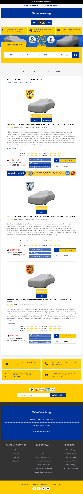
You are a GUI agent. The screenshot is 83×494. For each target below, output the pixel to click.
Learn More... (11, 148)
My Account (16, 450)
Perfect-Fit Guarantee (44, 461)
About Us (44, 450)
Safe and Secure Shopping (43, 472)
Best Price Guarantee (44, 457)
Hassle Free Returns (43, 465)
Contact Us (16, 461)
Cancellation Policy (71, 461)
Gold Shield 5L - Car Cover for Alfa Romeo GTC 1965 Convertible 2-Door (41, 124)
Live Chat (17, 457)
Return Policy (70, 450)
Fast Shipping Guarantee (44, 468)
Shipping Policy (71, 454)
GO (75, 55)
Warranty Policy (70, 457)
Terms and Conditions (70, 468)
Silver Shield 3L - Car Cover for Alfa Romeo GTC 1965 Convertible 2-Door (41, 216)
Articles (16, 454)
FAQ (43, 454)
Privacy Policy (70, 465)
